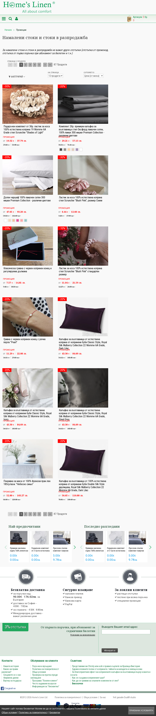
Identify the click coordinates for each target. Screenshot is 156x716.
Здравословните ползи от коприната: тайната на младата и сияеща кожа (107, 669)
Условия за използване (82, 634)
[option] (19, 546)
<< (10, 65)
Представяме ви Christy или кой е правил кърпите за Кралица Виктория (106, 666)
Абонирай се (109, 650)
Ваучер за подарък (12, 680)
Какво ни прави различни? (10, 670)
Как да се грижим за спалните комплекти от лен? (95, 680)
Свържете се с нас (12, 675)
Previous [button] (5, 547)
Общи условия (9, 712)
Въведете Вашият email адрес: (120, 626)
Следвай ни (8, 688)
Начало (8, 29)
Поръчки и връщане (42, 666)
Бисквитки (54, 712)
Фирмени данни (10, 677)
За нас (103, 697)
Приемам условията (141, 710)
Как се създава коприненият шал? (88, 677)
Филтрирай (16, 76)
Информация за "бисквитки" (45, 686)
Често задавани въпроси (44, 683)
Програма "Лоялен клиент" (45, 680)
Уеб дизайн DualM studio (124, 697)
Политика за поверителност (33, 712)
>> (50, 65)
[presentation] (126, 641)
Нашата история (11, 666)
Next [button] (74, 547)
